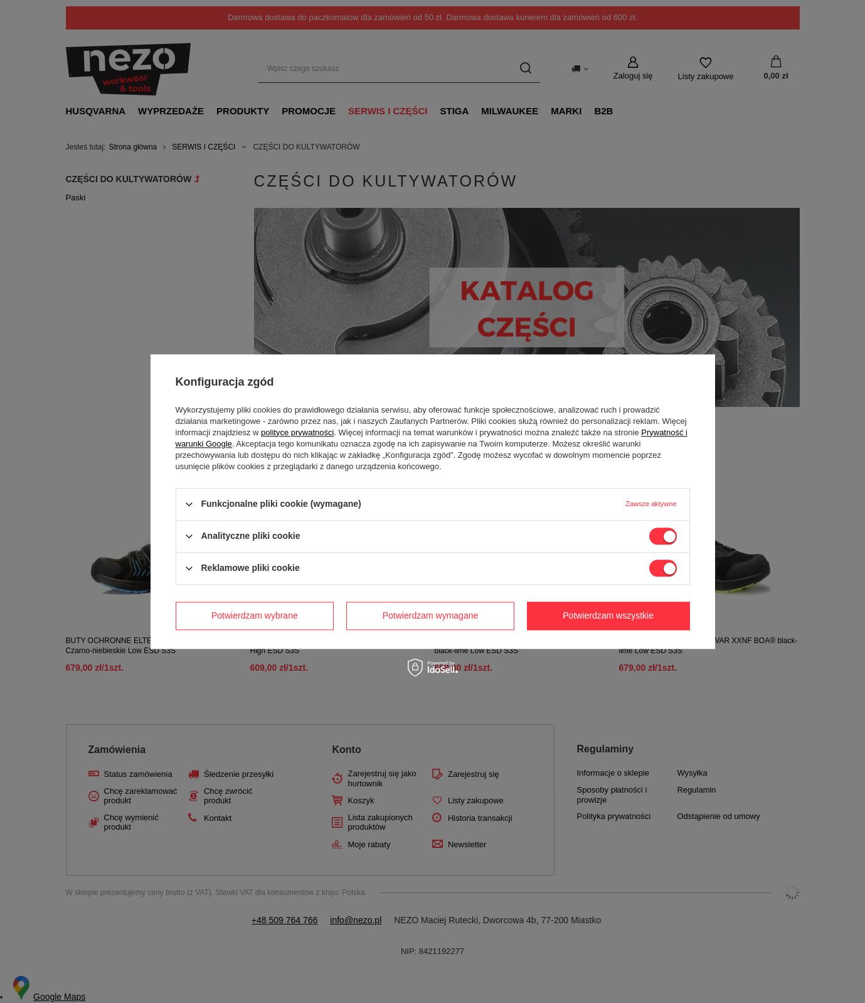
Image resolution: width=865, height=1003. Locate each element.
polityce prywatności (297, 432)
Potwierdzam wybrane (254, 615)
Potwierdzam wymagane (431, 615)
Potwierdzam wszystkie (608, 615)
